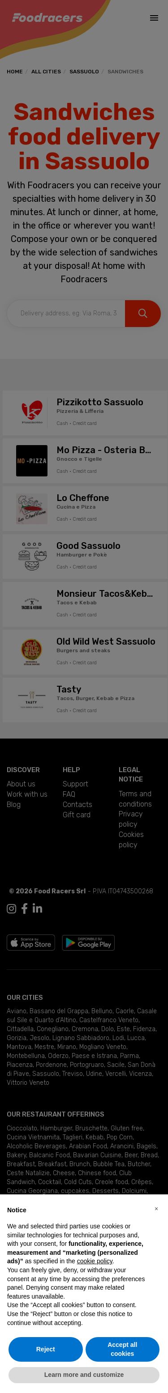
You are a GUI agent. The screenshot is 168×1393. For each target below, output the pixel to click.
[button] (156, 1209)
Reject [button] (45, 1349)
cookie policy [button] (94, 1261)
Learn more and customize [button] (84, 1374)
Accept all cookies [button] (122, 1349)
